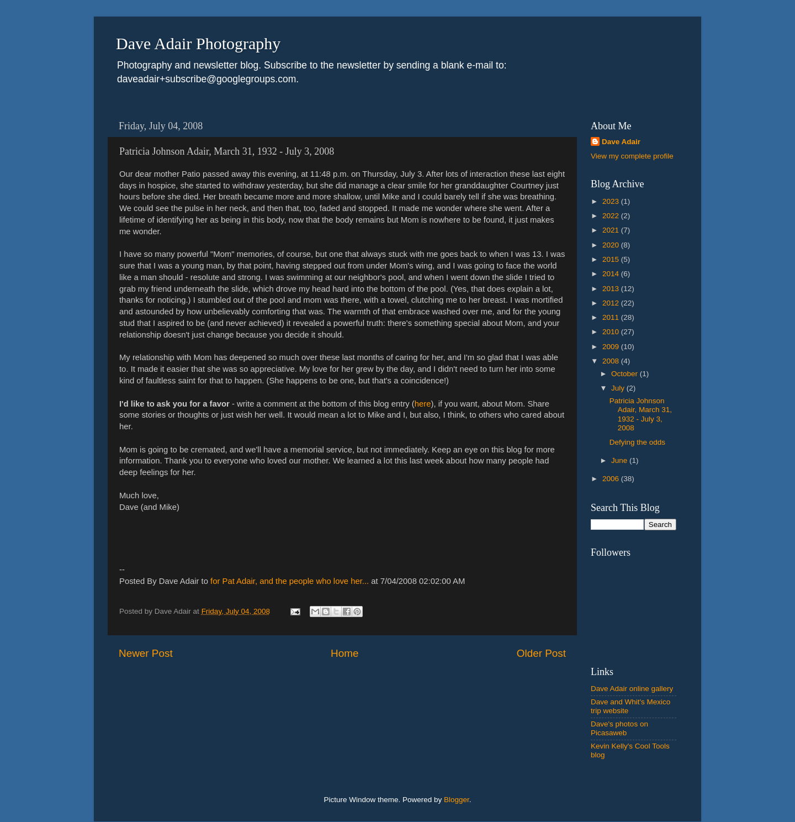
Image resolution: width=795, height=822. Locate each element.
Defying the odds (637, 442)
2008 (611, 361)
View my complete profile (632, 156)
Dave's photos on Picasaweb (619, 728)
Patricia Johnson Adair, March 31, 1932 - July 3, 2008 (641, 414)
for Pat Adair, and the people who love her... (289, 581)
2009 (611, 346)
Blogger (456, 799)
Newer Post (146, 653)
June (620, 460)
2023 (611, 201)
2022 (611, 216)
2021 (611, 230)
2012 (611, 303)
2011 (611, 317)
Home (344, 653)
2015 (611, 259)
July (619, 388)
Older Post (541, 653)
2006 (611, 479)
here (423, 403)
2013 (611, 288)
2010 (611, 332)
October (625, 374)
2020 (611, 245)
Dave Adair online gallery (632, 688)
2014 (611, 274)
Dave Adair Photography (198, 43)
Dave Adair (621, 142)
